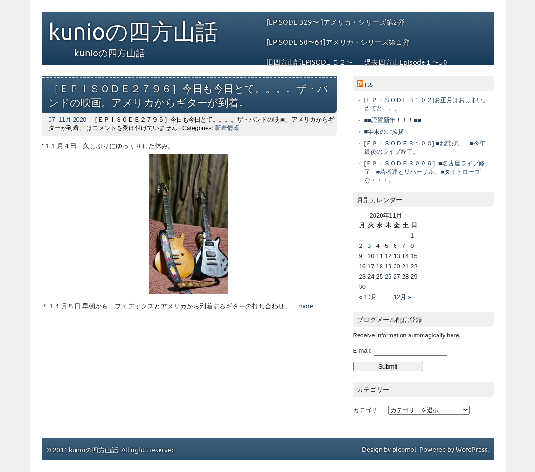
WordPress (471, 449)
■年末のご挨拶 (384, 131)
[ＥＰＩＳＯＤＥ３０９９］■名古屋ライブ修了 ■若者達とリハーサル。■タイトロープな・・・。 (424, 172)
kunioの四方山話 (133, 32)
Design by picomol (389, 449)
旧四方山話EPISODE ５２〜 (309, 62)
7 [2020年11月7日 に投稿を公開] (403, 245)
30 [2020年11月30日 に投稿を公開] (362, 286)
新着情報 (227, 127)
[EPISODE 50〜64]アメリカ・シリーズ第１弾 (338, 42)
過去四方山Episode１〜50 (405, 62)
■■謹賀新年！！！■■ (392, 119)
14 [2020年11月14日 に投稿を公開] (405, 256)
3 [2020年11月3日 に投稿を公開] (369, 245)
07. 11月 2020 (68, 119)
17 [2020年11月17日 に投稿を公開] (371, 266)
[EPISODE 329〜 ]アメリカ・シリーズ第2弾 (335, 22)
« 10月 (368, 297)
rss (369, 84)
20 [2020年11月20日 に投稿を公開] (396, 266)
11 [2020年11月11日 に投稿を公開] (379, 256)
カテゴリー (368, 410)
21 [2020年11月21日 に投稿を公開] (405, 266)
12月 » (402, 297)
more (306, 306)
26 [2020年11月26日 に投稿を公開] (388, 276)
